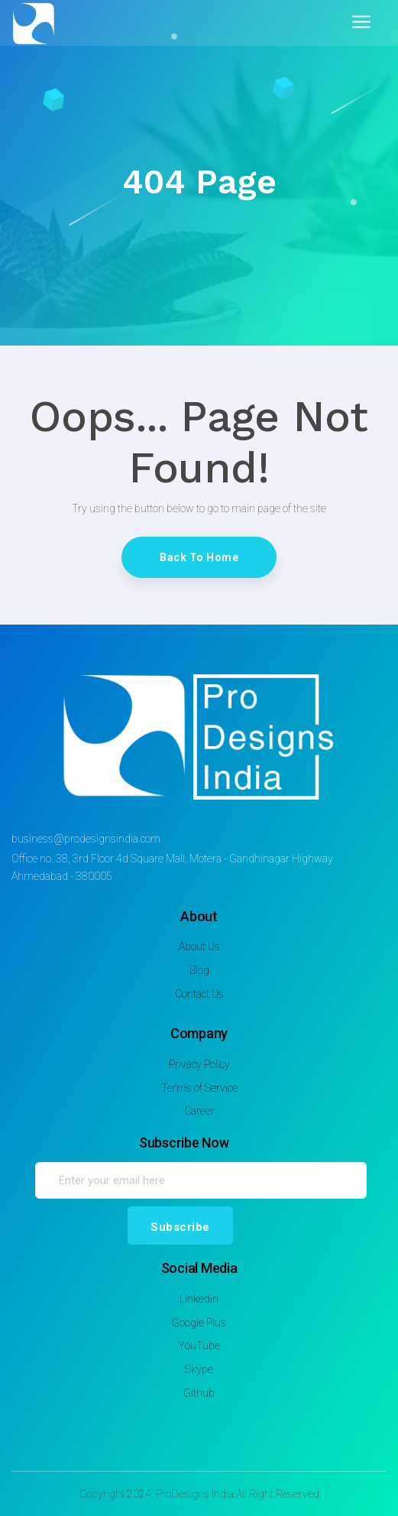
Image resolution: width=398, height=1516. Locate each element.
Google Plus (199, 1322)
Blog (199, 970)
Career (199, 1111)
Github (199, 1393)
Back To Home (199, 557)
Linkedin (199, 1299)
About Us (199, 946)
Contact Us (199, 994)
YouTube (199, 1345)
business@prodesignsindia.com (85, 839)
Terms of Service (199, 1088)
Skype (199, 1369)
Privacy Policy (199, 1064)
